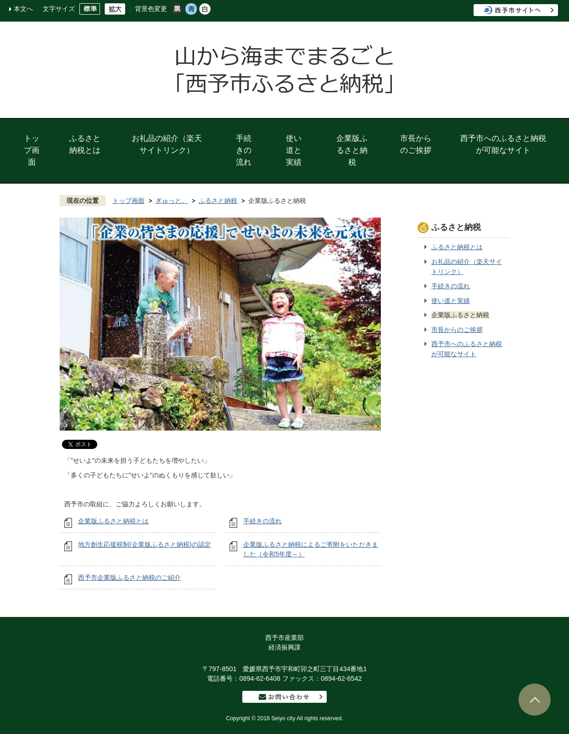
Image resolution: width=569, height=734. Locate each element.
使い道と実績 (293, 150)
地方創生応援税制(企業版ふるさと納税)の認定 (144, 544)
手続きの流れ (243, 150)
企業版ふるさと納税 (352, 150)
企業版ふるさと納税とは (113, 521)
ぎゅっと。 (172, 200)
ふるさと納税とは (84, 144)
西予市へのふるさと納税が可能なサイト (503, 144)
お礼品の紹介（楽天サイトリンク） (167, 144)
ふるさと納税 (218, 200)
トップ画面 (31, 150)
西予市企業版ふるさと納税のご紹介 (129, 577)
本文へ (23, 8)
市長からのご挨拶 (415, 144)
